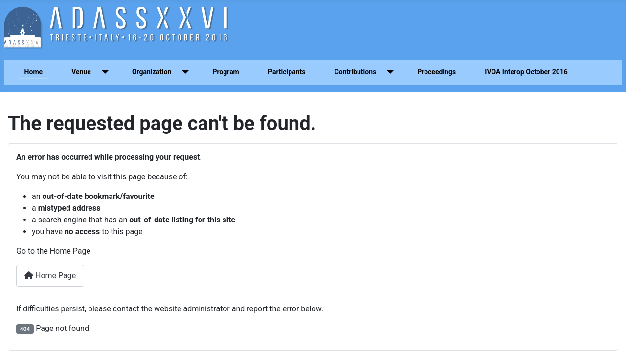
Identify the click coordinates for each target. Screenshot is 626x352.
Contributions (356, 72)
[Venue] (103, 72)
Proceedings (436, 72)
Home (33, 72)
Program (225, 72)
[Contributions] (388, 72)
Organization (152, 72)
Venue (81, 72)
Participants (287, 72)
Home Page (50, 275)
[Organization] (183, 72)
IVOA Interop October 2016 (526, 72)
